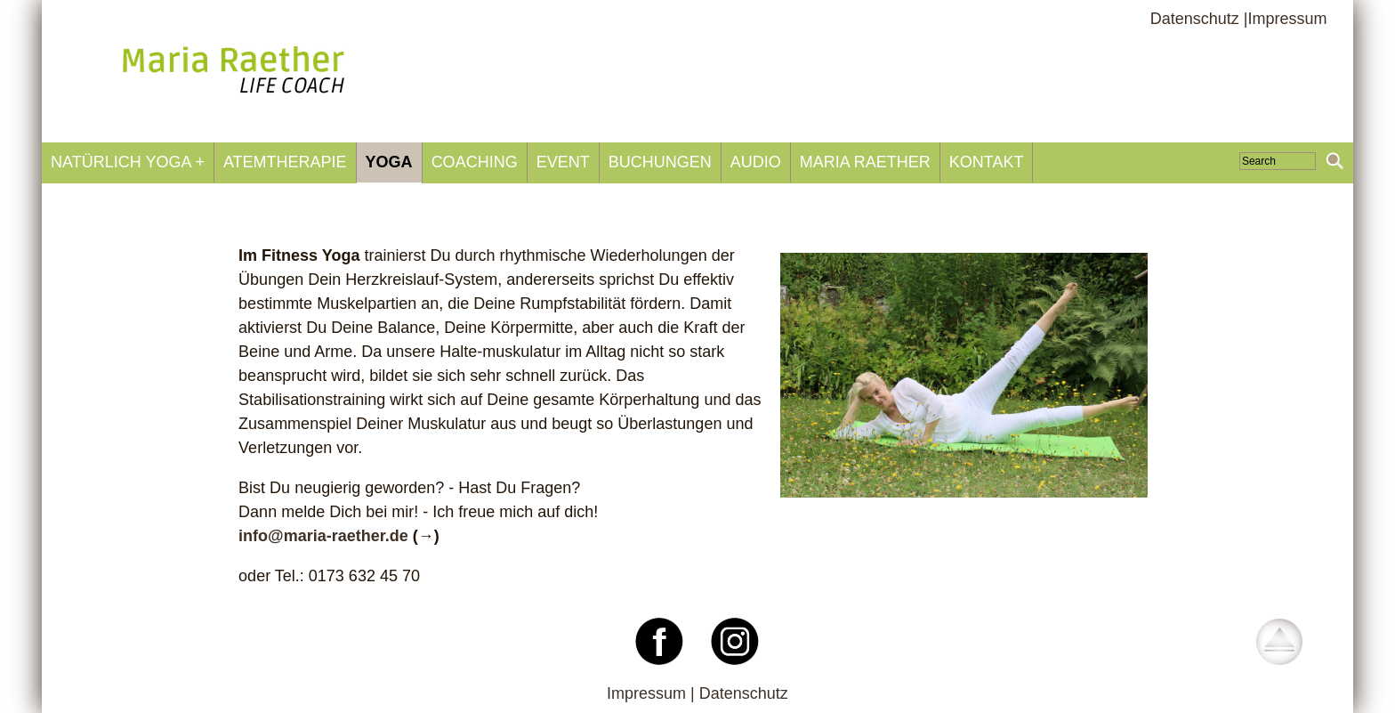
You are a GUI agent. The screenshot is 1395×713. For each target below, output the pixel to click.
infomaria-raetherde (323, 536)
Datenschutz (743, 693)
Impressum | (653, 693)
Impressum (1286, 19)
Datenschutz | (1199, 19)
